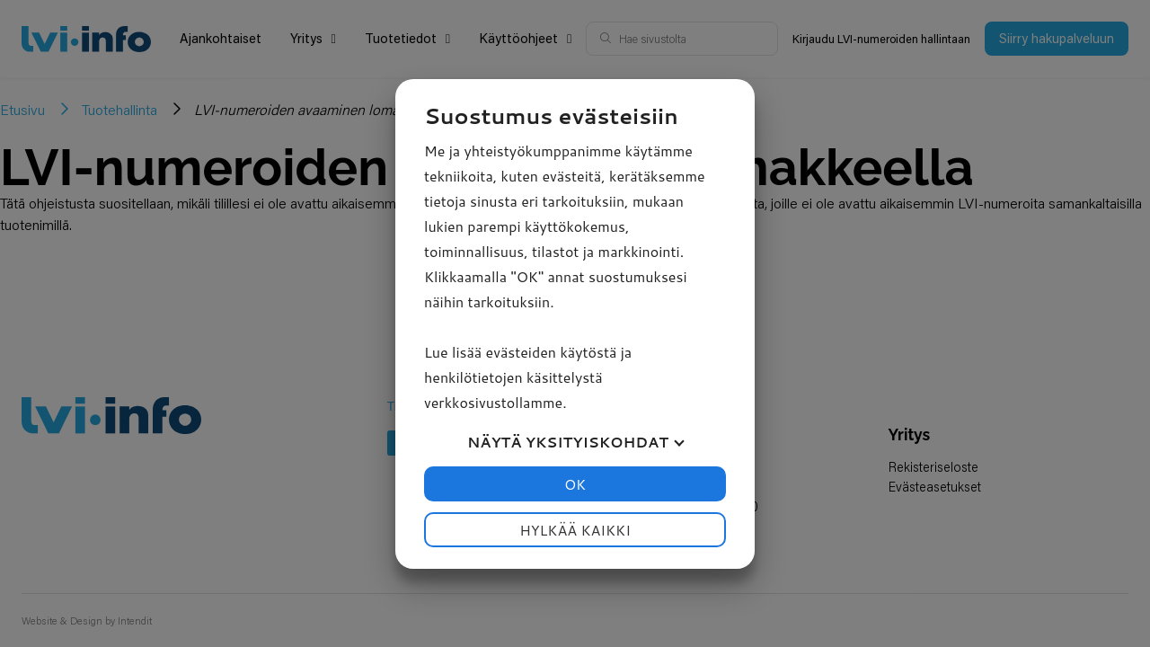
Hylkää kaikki (575, 529)
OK (575, 484)
